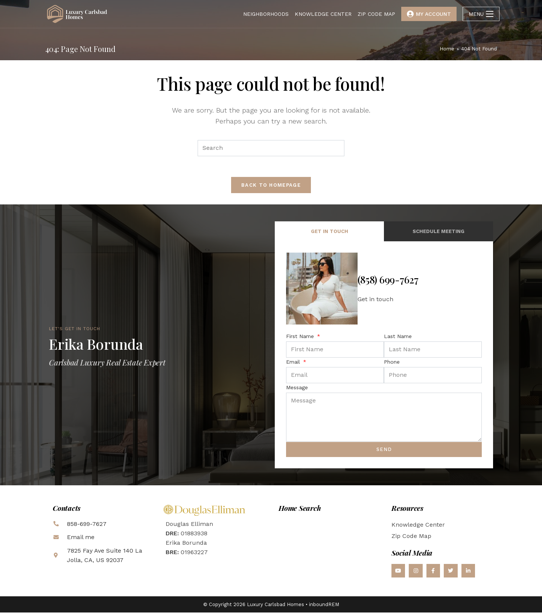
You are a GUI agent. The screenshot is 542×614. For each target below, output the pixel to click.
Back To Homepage (271, 187)
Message (297, 389)
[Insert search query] (271, 148)
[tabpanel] (384, 356)
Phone (392, 363)
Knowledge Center (418, 526)
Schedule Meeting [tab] (438, 233)
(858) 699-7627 (388, 281)
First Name (301, 338)
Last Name (398, 338)
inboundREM (324, 606)
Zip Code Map (411, 537)
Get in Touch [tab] (329, 233)
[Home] (447, 49)
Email (294, 363)
